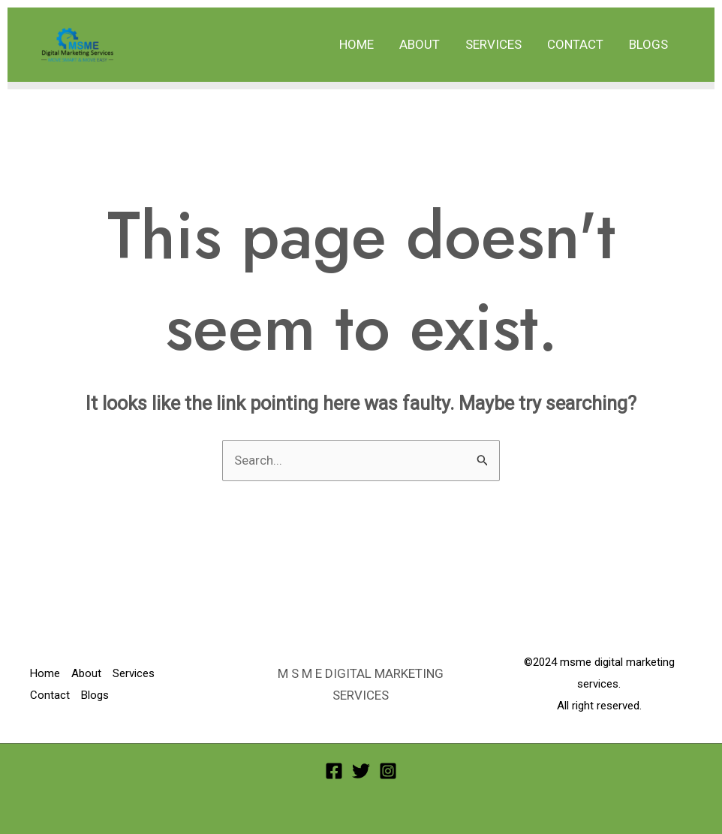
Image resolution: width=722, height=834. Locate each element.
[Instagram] (388, 771)
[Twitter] (361, 771)
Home (356, 44)
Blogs (648, 44)
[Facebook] (334, 771)
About (419, 44)
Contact (575, 44)
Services (493, 44)
